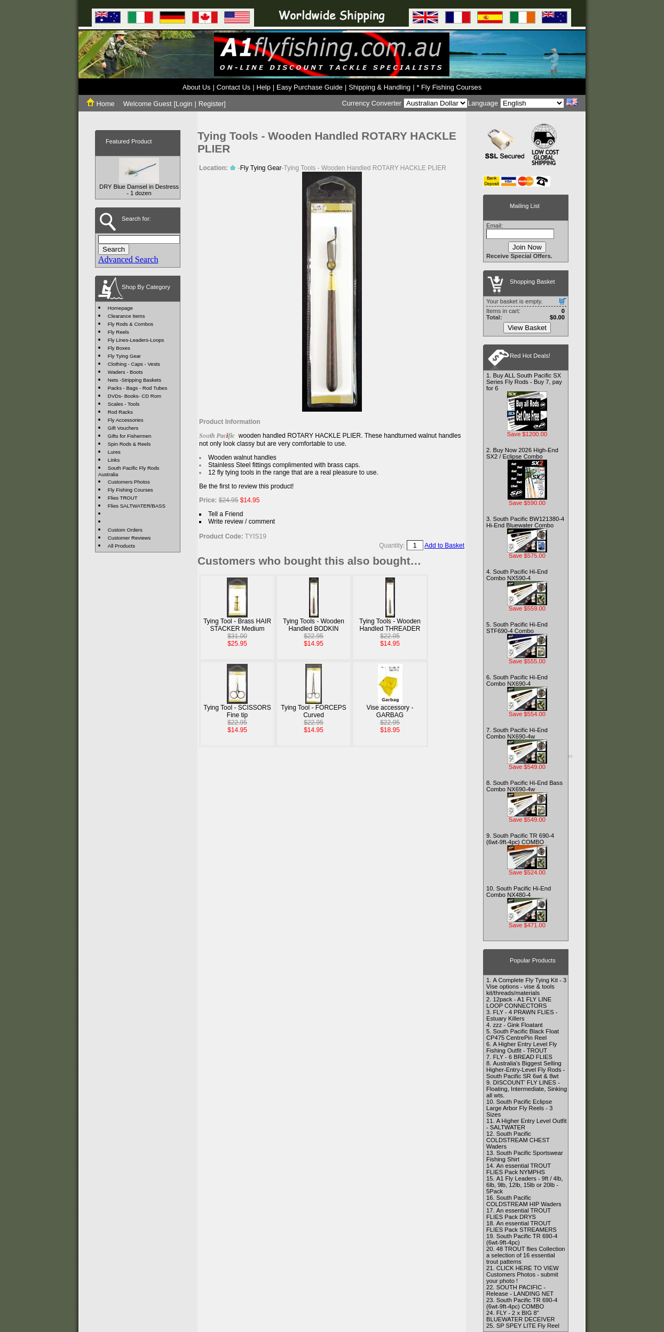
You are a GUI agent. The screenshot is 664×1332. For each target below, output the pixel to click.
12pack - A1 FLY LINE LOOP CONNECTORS (518, 1002)
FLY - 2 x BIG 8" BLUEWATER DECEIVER (520, 1316)
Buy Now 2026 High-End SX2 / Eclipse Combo (522, 453)
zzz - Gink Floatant (517, 1025)
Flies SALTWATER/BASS (136, 506)
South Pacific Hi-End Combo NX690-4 (517, 680)
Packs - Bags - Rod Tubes (137, 388)
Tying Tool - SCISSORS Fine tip (237, 711)
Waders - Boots (125, 372)
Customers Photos (129, 482)
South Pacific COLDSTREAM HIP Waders (524, 1200)
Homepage (120, 308)
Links (114, 460)
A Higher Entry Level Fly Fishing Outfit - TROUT (521, 1047)
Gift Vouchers (123, 428)
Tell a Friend (225, 514)
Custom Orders (125, 530)
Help (263, 87)
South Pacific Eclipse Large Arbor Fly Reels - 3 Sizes (519, 1108)
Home (100, 104)
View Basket (527, 328)
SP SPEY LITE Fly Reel (527, 1325)
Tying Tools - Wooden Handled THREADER (390, 624)
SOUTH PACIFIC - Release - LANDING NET (520, 1290)
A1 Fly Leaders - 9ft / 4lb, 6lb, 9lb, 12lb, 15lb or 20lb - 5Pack (524, 1184)
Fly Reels (118, 332)
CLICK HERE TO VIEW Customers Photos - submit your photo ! (522, 1274)
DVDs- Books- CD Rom (134, 396)
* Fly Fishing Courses (449, 87)
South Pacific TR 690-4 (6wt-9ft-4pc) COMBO (520, 838)
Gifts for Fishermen (130, 436)
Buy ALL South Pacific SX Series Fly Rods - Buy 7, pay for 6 (524, 381)
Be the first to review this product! (246, 486)
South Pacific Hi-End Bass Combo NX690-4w (524, 786)
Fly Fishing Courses (130, 490)
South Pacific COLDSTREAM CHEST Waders (518, 1140)
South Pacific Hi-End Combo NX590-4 (517, 574)
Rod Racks (120, 412)
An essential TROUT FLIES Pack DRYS (518, 1213)
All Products (121, 546)
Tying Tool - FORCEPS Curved (313, 711)
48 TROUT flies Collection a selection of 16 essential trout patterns (525, 1255)
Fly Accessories (126, 420)
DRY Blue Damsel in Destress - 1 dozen (139, 189)
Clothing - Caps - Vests (134, 364)
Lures (114, 452)
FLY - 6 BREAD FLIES (522, 1057)
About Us (197, 87)
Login (184, 104)
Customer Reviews (129, 538)
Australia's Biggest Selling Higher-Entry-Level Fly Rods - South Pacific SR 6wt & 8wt (525, 1069)
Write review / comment (241, 521)
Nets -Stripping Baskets (134, 380)
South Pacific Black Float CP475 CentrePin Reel (522, 1034)
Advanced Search (128, 259)
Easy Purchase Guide (309, 87)
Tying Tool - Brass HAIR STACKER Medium (237, 624)
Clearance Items (126, 316)
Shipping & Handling (379, 87)
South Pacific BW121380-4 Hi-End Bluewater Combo (525, 522)
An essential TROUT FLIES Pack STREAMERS (521, 1226)
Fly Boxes (119, 348)
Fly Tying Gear (124, 356)
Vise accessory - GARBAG (390, 711)
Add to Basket (444, 545)
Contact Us (233, 87)
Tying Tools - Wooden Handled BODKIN (313, 624)
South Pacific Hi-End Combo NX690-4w (517, 733)
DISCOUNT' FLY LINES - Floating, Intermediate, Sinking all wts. (526, 1088)
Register (211, 104)
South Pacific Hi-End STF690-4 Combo (517, 627)
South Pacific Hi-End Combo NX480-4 (518, 891)
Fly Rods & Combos (130, 324)
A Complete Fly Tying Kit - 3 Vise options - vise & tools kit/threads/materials (526, 986)
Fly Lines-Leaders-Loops (136, 340)
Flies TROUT (123, 498)
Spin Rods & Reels (129, 444)
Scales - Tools (124, 404)
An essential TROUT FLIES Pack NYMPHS (518, 1168)
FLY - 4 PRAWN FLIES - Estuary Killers (521, 1015)
